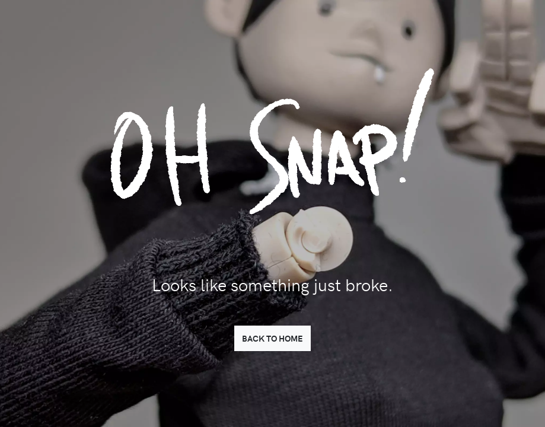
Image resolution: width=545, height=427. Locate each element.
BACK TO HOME (272, 338)
